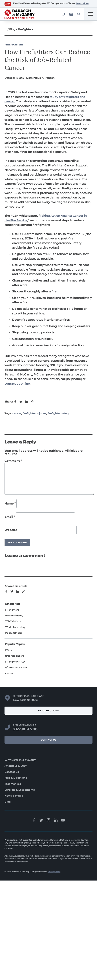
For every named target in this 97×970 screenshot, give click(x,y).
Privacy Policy (54, 871)
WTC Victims (13, 621)
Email (10, 516)
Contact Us (48, 739)
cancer (16, 413)
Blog (12, 29)
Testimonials (13, 783)
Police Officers (13, 633)
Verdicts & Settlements (20, 789)
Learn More (82, 3)
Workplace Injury (15, 627)
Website (11, 530)
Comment (13, 460)
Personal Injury (14, 615)
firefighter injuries (34, 413)
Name (10, 503)
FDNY (8, 650)
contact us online (17, 383)
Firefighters (14, 44)
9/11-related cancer (16, 667)
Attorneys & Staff (16, 765)
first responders (14, 655)
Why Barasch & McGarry (20, 760)
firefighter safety (58, 413)
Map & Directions (16, 777)
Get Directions (48, 710)
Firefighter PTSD (15, 661)
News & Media (14, 795)
